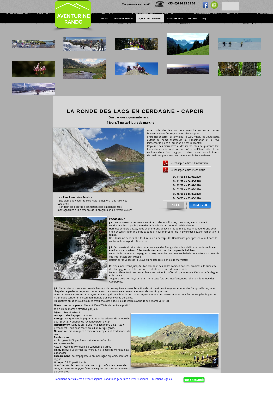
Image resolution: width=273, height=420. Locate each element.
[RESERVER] (200, 205)
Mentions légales (162, 379)
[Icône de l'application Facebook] (205, 5)
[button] (98, 160)
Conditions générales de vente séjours (126, 379)
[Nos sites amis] (194, 379)
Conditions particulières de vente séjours (78, 379)
